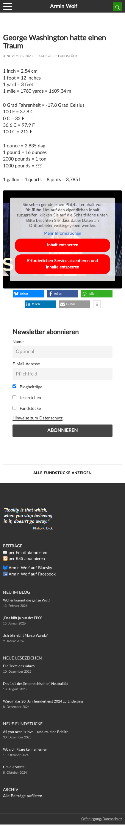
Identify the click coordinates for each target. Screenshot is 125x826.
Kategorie (47, 56)
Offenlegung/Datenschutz (101, 819)
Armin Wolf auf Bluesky (30, 568)
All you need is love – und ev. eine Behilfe (35, 732)
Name (18, 342)
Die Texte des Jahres (19, 666)
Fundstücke (68, 56)
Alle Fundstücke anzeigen (62, 473)
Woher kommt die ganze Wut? (26, 600)
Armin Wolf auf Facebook (32, 574)
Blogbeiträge (27, 386)
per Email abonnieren (28, 553)
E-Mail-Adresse (26, 364)
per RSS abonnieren (27, 559)
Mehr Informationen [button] (62, 233)
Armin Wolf (63, 6)
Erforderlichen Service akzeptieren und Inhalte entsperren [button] (62, 264)
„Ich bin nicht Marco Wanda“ (25, 635)
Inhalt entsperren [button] (62, 245)
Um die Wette (13, 767)
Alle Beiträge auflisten (22, 796)
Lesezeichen (26, 397)
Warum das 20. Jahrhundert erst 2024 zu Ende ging (43, 701)
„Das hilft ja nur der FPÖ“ (22, 618)
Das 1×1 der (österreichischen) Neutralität (35, 683)
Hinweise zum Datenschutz (37, 418)
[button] (28, 293)
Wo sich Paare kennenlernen (25, 749)
